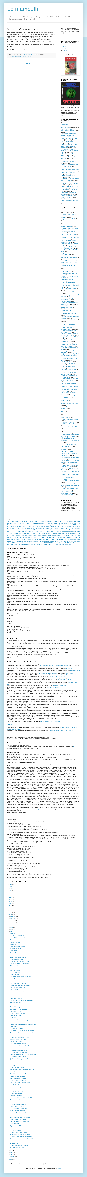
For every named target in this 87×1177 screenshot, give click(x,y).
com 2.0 (21, 535)
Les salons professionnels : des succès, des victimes (23, 1054)
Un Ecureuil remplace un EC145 (18, 1141)
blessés (77, 533)
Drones (34, 526)
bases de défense (62, 533)
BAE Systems (61, 523)
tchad (42, 544)
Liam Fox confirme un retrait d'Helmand (20, 1035)
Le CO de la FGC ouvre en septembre (19, 981)
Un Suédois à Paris (15, 944)
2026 (10, 884)
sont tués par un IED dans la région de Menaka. (62, 730)
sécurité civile (37, 544)
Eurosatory (10, 528)
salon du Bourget (21, 544)
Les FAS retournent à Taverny (69, 288)
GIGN (32, 528)
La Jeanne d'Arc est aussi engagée (70, 471)
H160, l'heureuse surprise (68, 422)
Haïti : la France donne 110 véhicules (19, 963)
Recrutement (76, 530)
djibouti (67, 535)
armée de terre (24, 533)
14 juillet (25, 521)
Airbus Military (41, 523)
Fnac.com (64, 50)
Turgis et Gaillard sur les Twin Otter (70, 337)
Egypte (65, 526)
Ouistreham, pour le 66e (16, 998)
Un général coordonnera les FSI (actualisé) (20, 976)
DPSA (8, 526)
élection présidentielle (69, 544)
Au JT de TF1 (65, 433)
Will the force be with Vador (68, 141)
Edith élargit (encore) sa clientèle (18, 1013)
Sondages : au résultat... (16, 948)
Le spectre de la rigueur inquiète (18, 1104)
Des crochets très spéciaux (17, 1048)
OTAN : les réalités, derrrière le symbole (20, 961)
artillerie (33, 533)
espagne (9, 537)
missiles (9, 541)
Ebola (62, 526)
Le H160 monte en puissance (69, 222)
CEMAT (21, 525)
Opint (37, 530)
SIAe (16, 531)
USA (47, 531)
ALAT (11, 523)
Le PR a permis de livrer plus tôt (18, 1080)
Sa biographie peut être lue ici (68, 674)
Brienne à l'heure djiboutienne (17, 1007)
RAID (56, 530)
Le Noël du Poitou (66, 301)
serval (31, 544)
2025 (10, 886)
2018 (10, 897)
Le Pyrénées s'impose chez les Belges (19, 1020)
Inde (58, 528)
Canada (31, 525)
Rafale (71, 530)
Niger (26, 530)
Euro (73, 526)
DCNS (68, 525)
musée (23, 541)
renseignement (48, 542)
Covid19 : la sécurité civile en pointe (70, 474)
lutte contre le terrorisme (46, 539)
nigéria (34, 541)
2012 (10, 910)
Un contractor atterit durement (17, 946)
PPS (45, 530)
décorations (77, 535)
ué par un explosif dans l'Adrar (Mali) (48, 673)
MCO (12, 530)
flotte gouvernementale (27, 537)
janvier (12, 1156)
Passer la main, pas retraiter (17, 994)
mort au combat (16, 541)
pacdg (48, 541)
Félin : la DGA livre (14, 966)
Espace (69, 526)
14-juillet (30, 521)
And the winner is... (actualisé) (17, 1110)
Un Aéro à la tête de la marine (69, 366)
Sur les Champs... (14, 1071)
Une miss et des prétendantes (17, 987)
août (11, 925)
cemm (17, 535)
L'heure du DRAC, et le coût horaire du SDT (21, 1097)
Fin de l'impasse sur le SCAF (69, 234)
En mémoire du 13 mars (16, 1004)
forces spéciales (23, 56)
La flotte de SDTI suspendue (69, 369)
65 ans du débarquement (47, 521)
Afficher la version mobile (31, 64)
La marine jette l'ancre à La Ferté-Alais (19, 1037)
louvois (36, 539)
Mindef (19, 530)
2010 (10, 914)
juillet (11, 927)
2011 (10, 912)
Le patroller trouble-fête (16, 1093)
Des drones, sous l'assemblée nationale (20, 1117)
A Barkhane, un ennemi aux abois (70, 465)
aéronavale (49, 533)
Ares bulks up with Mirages (68, 172)
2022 (10, 888)
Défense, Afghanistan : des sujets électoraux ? (21, 1033)
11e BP (21, 521)
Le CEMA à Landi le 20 (16, 1130)
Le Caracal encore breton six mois (18, 1108)
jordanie (14, 539)
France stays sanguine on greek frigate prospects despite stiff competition (69, 146)
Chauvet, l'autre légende (16, 1041)
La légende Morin (14, 1084)
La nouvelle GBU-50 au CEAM (69, 363)
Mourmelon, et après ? (15, 942)
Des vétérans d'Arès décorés (17, 1095)
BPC (66, 523)
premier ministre (27, 542)
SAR (13, 531)
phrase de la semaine (70, 541)
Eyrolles (64, 48)
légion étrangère (58, 539)
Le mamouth (22, 9)
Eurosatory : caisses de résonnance (19, 1052)
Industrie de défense (65, 528)
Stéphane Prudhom (41, 809)
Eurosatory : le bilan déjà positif (18, 1056)
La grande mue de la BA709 (69, 219)
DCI (66, 525)
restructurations (69, 542)
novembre (13, 918)
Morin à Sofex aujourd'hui (16, 1102)
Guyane (48, 528)
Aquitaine (53, 523)
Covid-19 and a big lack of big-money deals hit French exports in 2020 (69, 151)
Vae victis (12, 933)
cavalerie (9, 535)
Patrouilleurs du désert (67, 310)
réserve (15, 544)
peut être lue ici (69, 668)
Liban (74, 528)
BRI (68, 523)
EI (56, 526)
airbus (78, 531)
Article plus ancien (50, 61)
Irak (72, 528)
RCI (59, 530)
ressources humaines (58, 542)
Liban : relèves (13, 950)
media (71, 539)
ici (73, 746)
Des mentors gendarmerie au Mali (70, 419)
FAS (26, 528)
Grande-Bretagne (41, 528)
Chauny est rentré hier (15, 970)
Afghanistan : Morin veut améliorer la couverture (22, 1069)
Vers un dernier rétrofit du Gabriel (70, 292)
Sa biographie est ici (50, 664)
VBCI (55, 531)
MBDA (9, 530)
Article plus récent (12, 61)
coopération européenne (48, 535)
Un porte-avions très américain (69, 313)
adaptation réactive (68, 531)
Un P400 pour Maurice (15, 1061)
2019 (10, 895)
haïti (69, 537)
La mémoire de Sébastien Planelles (19, 1145)
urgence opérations (48, 544)
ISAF (56, 528)
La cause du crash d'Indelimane (69, 319)
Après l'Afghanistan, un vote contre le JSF (20, 1022)
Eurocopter (77, 526)
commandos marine (28, 535)
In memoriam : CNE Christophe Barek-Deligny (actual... (23, 1024)
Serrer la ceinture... (15, 974)
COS (25, 525)
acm (63, 531)
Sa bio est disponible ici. (53, 687)
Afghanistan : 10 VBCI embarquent (18, 1126)
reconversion (40, 542)
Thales (37, 531)
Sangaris (24, 531)
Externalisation (20, 528)
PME (42, 530)
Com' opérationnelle (58, 525)
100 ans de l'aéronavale (13, 521)
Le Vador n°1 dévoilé (67, 343)
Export (15, 528)
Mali (15, 530)
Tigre (40, 531)
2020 (10, 893)
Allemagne (47, 523)
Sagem (19, 531)
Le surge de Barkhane (67, 494)
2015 (10, 903)
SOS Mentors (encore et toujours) (18, 1147)
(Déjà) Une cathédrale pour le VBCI (19, 1059)
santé (28, 544)
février (12, 1154)
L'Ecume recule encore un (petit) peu (19, 992)
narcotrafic (27, 541)
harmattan (65, 537)
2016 (10, 901)
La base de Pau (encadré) (16, 959)
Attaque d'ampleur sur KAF (17, 1028)
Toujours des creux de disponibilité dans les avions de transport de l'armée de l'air (70, 355)
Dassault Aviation (21, 526)
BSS (71, 523)
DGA (74, 525)
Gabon (35, 528)
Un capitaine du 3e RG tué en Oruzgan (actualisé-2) (23, 1030)
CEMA (17, 525)
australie (37, 533)
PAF (40, 530)
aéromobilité (42, 533)
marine (29, 56)
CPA (27, 525)
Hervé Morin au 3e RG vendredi (18, 983)
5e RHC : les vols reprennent (17, 935)
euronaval (14, 537)
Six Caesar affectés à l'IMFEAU (18, 1043)
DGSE (78, 525)
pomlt (21, 542)
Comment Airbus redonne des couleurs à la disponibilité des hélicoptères (68, 216)
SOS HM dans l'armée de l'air (69, 423)
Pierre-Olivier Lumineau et (27, 809)
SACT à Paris (13, 978)
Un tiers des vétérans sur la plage (18, 968)
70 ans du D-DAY (58, 521)
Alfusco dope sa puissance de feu (18, 1050)
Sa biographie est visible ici (18, 667)
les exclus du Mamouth (25, 539)
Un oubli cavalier (14, 989)
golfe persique (60, 537)
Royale (9, 531)
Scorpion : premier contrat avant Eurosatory (21, 1136)
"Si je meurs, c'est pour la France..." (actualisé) (21, 1138)
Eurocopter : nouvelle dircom (17, 1128)
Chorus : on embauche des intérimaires (20, 1082)
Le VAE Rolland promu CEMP (69, 413)
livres (33, 539)
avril (11, 1150)
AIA (8, 523)
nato (31, 541)
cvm (55, 535)
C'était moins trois (14, 1026)
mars (11, 1152)
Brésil (78, 523)
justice (18, 539)
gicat (56, 537)
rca (36, 542)
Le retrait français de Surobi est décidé (19, 1045)
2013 (10, 908)
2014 (10, 906)
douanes (71, 535)
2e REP (39, 521)
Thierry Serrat (62, 809)
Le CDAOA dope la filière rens (69, 383)
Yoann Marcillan (13, 809)
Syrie (33, 531)
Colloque (49, 525)
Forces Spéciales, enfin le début (18, 937)
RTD (67, 530)
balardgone (55, 533)
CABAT (13, 525)
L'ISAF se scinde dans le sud (17, 1015)
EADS (51, 526)
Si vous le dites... (14, 940)
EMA (58, 526)
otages (45, 541)
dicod (64, 535)
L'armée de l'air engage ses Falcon (70, 480)
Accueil (31, 61)
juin (11, 929)
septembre (13, 923)
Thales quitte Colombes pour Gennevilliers (20, 1134)
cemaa (13, 535)
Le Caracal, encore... (15, 1115)
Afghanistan (32, 523)
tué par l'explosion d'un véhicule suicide (50, 721)
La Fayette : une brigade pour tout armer (20, 1132)
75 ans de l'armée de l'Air (69, 521)
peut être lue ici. (69, 673)
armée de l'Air (12, 533)
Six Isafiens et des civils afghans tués (19, 1063)
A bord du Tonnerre (15, 953)
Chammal (35, 525)
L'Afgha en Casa (14, 1143)
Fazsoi (28, 528)
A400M (78, 521)
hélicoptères (74, 537)
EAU (54, 526)
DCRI (72, 525)
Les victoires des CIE (15, 955)
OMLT (29, 530)
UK (45, 531)
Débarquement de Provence (43, 526)
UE (43, 531)
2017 (10, 899)
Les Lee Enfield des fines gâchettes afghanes (21, 1000)
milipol (74, 539)
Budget (9, 525)
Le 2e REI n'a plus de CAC (16, 1091)
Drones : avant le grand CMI (17, 1106)
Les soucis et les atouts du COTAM (70, 427)
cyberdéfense (59, 535)
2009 (10, 1159)
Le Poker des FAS (66, 361)
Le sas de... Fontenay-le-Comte (18, 1087)
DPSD (12, 526)
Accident (15, 523)
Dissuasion (28, 526)
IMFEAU (52, 528)
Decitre (64, 46)
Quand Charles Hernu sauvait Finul (18, 1074)
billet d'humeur (71, 533)
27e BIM (34, 521)
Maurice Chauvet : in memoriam (18, 1039)
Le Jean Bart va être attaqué (17, 1067)
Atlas (56, 523)
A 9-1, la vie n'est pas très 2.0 (17, 1076)
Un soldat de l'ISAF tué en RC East (18, 1009)
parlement (62, 541)
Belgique (74, 523)
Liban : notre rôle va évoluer (17, 1089)
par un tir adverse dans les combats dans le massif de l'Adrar (54, 665)
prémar (33, 542)
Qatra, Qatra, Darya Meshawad (18, 1078)
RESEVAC (63, 530)
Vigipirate (59, 531)
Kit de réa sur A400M (67, 466)
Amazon (64, 44)
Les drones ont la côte (15, 972)
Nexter (23, 530)
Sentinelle (28, 531)
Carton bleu (13, 1017)
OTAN (33, 530)
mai (11, 931)
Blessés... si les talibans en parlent (18, 1113)
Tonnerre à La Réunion (15, 1002)
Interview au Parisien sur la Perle (70, 430)
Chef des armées (43, 525)
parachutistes (54, 541)
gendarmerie (50, 537)
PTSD (48, 530)
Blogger (59, 1168)
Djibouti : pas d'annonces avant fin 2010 (20, 985)
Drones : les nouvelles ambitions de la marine (21, 1100)
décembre (13, 916)
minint (78, 539)
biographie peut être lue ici (64, 679)
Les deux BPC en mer (15, 1011)
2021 (10, 890)
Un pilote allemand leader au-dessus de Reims (21, 996)
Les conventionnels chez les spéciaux (19, 1121)
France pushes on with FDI (68, 175)
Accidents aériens (22, 523)
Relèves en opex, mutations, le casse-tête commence (69, 453)
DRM (15, 526)
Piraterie (52, 530)
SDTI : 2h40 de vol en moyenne (18, 1119)
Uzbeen (51, 531)
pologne (18, 542)
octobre (12, 920)
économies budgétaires (59, 544)
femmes (19, 537)
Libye (78, 528)
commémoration (16, 56)
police (13, 542)
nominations (39, 541)
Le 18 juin (12, 1065)
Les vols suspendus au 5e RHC (18, 957)
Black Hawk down (14, 1123)
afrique (74, 531)
